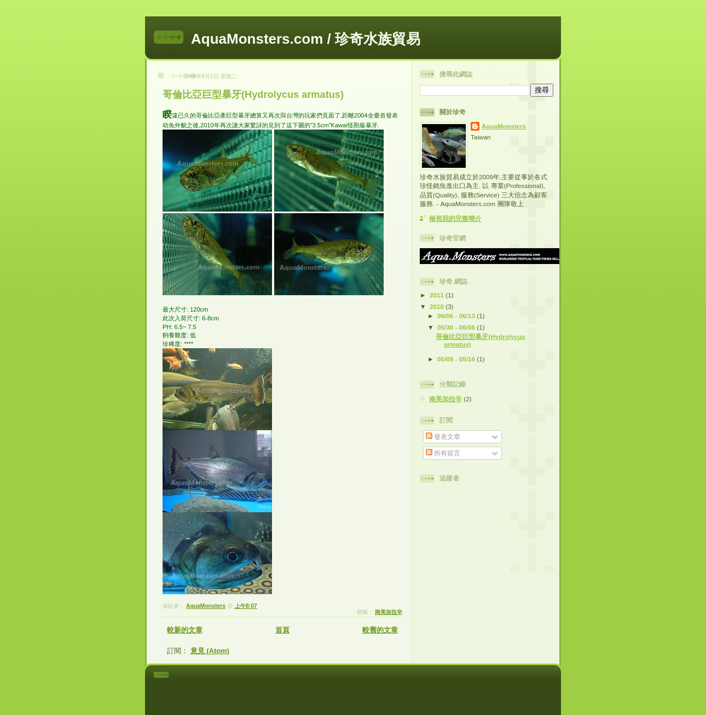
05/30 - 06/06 (457, 327)
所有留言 (443, 452)
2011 (437, 294)
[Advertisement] (368, 688)
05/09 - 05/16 (457, 358)
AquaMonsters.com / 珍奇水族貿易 (305, 39)
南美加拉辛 (388, 612)
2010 (437, 306)
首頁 (282, 630)
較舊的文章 (380, 630)
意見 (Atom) (210, 651)
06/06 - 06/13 (457, 315)
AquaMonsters (504, 126)
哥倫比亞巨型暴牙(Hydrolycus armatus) (253, 94)
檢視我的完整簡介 (455, 218)
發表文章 (443, 436)
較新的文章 (184, 630)
